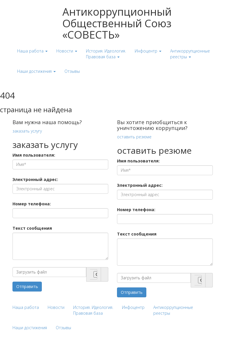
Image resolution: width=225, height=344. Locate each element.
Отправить (27, 286)
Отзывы (63, 327)
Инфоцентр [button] (148, 51)
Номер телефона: (31, 204)
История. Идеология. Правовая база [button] (106, 53)
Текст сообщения (32, 228)
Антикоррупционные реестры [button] (190, 53)
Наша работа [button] (32, 51)
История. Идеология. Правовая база (93, 310)
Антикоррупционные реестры (173, 310)
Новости (56, 307)
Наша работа (25, 307)
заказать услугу (27, 131)
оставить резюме (134, 137)
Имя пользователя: (33, 155)
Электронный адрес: (35, 179)
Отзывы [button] (72, 71)
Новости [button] (66, 51)
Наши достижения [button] (36, 71)
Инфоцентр (133, 307)
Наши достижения (29, 327)
